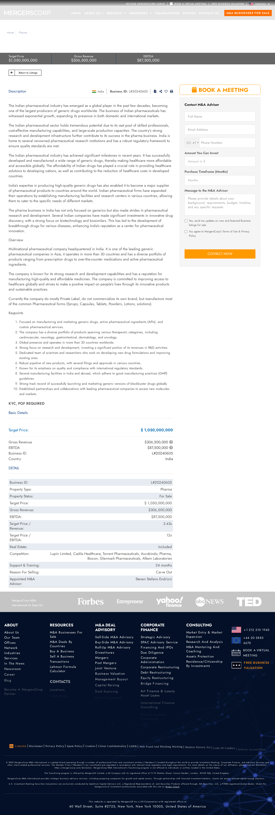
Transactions (167, 13)
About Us (93, 13)
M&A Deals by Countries (61, 644)
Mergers (101, 658)
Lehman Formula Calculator (63, 670)
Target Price (16, 56)
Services (116, 13)
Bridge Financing (155, 686)
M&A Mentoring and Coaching (203, 649)
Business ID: (119, 91)
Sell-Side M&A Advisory (114, 637)
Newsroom (12, 671)
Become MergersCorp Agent (145, 4)
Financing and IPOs (157, 647)
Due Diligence (152, 652)
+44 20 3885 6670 (253, 640)
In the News (14, 665)
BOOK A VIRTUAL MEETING (256, 652)
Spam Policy (75, 746)
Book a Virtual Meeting (188, 4)
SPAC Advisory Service (159, 642)
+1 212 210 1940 (256, 630)
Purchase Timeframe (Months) (206, 172)
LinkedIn (18, 746)
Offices (189, 13)
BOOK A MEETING (220, 90)
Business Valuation (110, 676)
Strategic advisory (156, 637)
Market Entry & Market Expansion (204, 634)
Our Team (12, 637)
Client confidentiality (112, 747)
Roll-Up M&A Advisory (113, 647)
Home (76, 13)
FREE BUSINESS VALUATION (227, 4)
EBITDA (148, 56)
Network (11, 648)
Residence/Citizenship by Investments (204, 664)
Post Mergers (105, 664)
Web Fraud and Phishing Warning (161, 749)
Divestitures (104, 652)
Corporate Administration (152, 660)
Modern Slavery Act (198, 750)
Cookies (90, 746)
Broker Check (172, 786)
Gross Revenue (83, 56)
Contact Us (209, 13)
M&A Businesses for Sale (248, 13)
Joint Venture (105, 669)
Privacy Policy (55, 746)
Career (9, 677)
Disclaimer (36, 746)
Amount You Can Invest (201, 153)
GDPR (133, 748)
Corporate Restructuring (160, 668)
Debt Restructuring (156, 674)
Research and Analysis (204, 642)
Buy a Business (62, 651)
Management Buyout (111, 682)
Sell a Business (62, 656)
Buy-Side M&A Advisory (114, 642)
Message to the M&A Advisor (206, 190)
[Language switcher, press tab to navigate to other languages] (260, 4)
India (101, 91)
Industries (140, 13)
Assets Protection (200, 656)
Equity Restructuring (157, 680)
